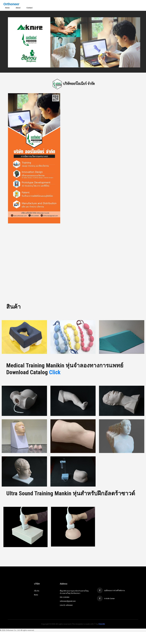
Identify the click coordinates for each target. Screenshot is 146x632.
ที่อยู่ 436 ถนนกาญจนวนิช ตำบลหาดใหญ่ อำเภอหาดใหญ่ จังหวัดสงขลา (74, 592)
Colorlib (102, 624)
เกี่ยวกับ (36, 591)
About (18, 8)
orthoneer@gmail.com (68, 601)
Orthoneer (11, 4)
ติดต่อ (36, 595)
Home (7, 8)
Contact (29, 8)
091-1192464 (64, 597)
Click (55, 372)
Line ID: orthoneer (66, 605)
